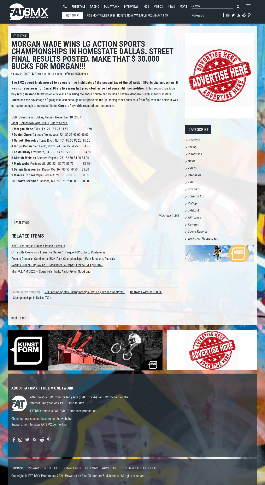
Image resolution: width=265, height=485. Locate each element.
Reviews (193, 224)
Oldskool (193, 210)
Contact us (130, 468)
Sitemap (91, 468)
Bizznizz (193, 189)
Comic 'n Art (196, 196)
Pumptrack (111, 6)
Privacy (34, 468)
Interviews (131, 6)
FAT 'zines (194, 217)
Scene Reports (197, 231)
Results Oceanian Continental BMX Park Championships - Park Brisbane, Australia (63, 259)
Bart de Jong (55, 74)
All (65, 6)
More (183, 6)
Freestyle (78, 6)
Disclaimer (72, 468)
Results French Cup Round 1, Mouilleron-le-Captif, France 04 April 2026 (57, 265)
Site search (152, 468)
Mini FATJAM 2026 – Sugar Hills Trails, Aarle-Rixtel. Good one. (51, 272)
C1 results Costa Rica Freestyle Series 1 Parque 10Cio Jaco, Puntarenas (58, 252)
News (171, 6)
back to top (18, 318)
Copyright (52, 468)
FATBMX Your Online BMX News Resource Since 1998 (33, 10)
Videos (158, 6)
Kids (146, 6)
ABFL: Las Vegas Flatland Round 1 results (38, 246)
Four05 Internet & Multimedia (100, 476)
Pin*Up (192, 203)
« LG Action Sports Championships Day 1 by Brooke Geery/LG (85, 292)
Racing (94, 6)
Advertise (109, 468)
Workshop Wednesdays (203, 238)
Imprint (18, 468)
